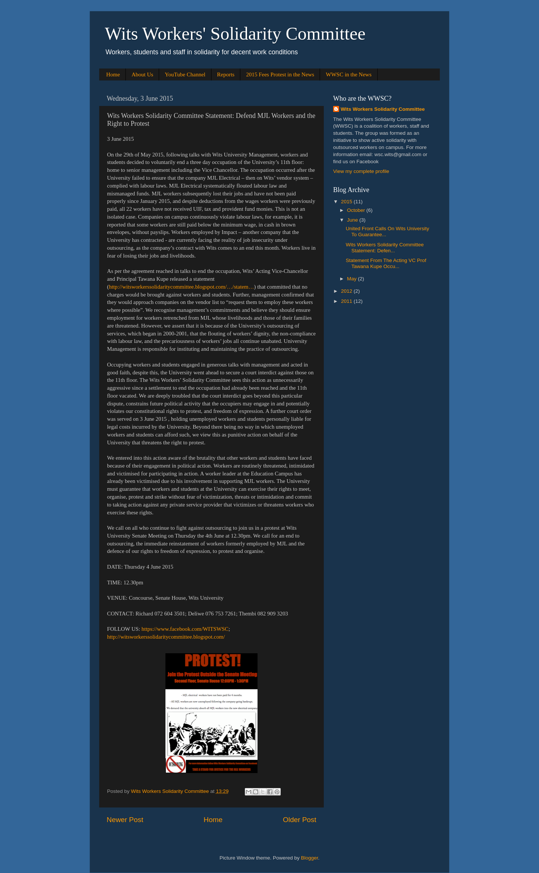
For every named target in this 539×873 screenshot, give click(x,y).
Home (113, 74)
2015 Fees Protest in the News (280, 74)
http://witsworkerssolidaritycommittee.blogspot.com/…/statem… (181, 287)
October (356, 210)
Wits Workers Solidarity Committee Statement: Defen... (385, 247)
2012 (347, 291)
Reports (226, 74)
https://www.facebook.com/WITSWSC (184, 629)
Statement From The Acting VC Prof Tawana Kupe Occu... (386, 263)
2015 (347, 201)
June (353, 220)
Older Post (299, 820)
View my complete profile (361, 171)
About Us (142, 74)
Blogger (309, 858)
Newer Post (125, 820)
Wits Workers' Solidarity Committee (235, 33)
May (352, 279)
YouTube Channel (185, 74)
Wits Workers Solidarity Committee (383, 109)
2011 (347, 301)
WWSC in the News (348, 74)
